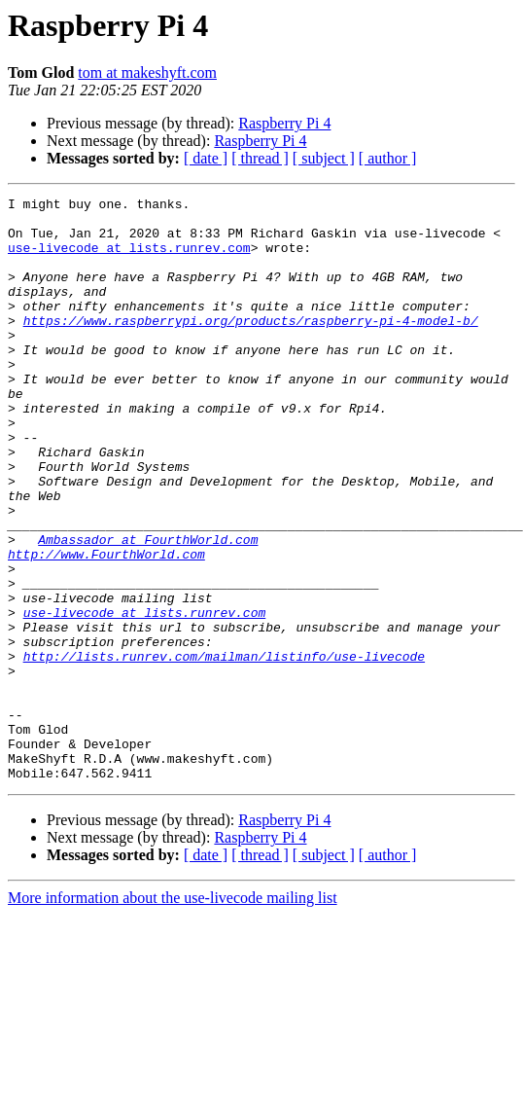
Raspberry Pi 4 (284, 123)
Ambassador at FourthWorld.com (148, 609)
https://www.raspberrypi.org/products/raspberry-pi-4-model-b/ (250, 346)
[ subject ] (324, 158)
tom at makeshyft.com (147, 72)
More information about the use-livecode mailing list (172, 1014)
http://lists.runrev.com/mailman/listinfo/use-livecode (224, 749)
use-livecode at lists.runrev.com (129, 259)
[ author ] (388, 158)
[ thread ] (260, 158)
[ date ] (205, 158)
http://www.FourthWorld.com (106, 626)
